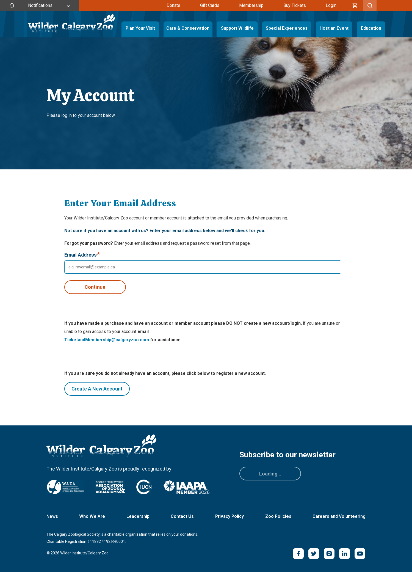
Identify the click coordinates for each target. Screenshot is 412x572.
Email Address (82, 255)
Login (331, 5)
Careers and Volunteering (339, 516)
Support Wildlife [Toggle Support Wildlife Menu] (237, 28)
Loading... (270, 474)
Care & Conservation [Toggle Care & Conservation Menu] (188, 28)
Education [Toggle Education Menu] (371, 28)
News (52, 516)
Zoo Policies (278, 516)
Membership (251, 5)
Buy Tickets (294, 5)
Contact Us (182, 516)
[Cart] (355, 5)
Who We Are (92, 516)
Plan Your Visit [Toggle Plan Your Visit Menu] (140, 28)
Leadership (138, 516)
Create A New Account (97, 389)
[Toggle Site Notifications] (39, 5)
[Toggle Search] (370, 5)
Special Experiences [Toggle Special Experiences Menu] (286, 28)
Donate (173, 5)
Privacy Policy (229, 516)
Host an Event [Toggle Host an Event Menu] (334, 28)
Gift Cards (209, 5)
